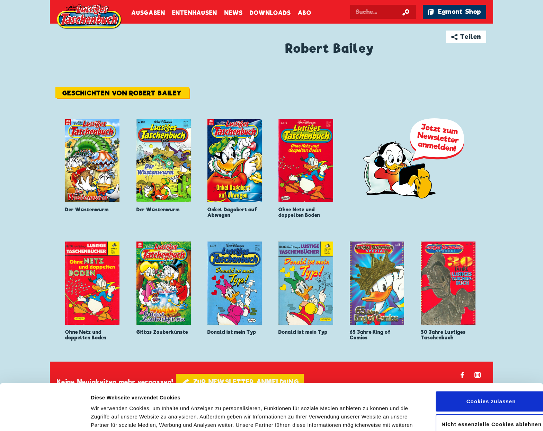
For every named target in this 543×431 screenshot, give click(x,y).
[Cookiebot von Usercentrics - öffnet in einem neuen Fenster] (45, 417)
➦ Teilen (466, 36)
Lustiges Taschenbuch (90, 17)
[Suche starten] (406, 12)
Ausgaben (148, 13)
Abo (304, 13)
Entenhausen (194, 13)
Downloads (270, 13)
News (233, 13)
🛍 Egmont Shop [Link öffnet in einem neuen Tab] (454, 11)
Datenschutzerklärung (284, 398)
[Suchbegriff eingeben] (383, 12)
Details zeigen (108, 417)
